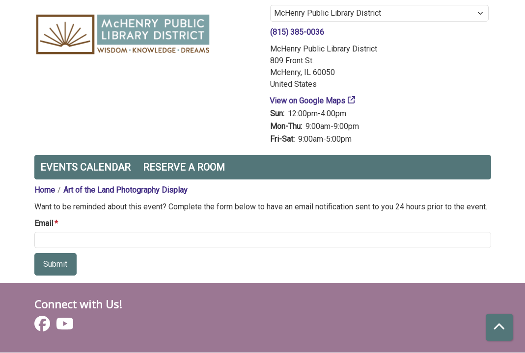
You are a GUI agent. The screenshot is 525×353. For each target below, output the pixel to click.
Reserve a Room (184, 167)
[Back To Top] (499, 327)
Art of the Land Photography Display (125, 190)
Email (43, 223)
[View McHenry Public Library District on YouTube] (65, 326)
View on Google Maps (307, 100)
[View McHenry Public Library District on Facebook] (43, 326)
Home (44, 190)
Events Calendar (85, 167)
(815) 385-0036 (297, 32)
